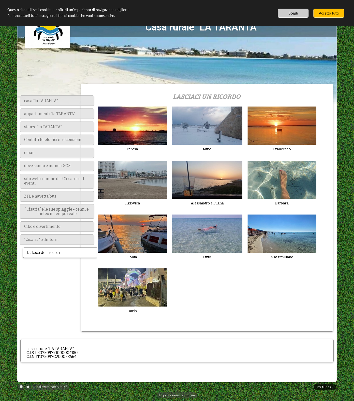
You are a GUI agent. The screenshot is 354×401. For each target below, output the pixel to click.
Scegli (293, 13)
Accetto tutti (329, 13)
